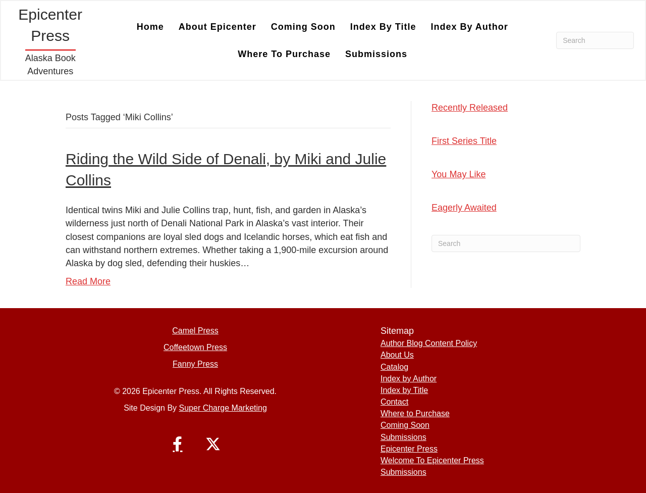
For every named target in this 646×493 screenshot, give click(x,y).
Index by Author (469, 27)
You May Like (459, 174)
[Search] (595, 40)
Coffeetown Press (195, 347)
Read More (88, 281)
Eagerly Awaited (464, 208)
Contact (394, 402)
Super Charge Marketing (223, 408)
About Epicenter (217, 27)
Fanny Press (195, 364)
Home (150, 27)
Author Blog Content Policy (429, 343)
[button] (178, 444)
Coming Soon (303, 27)
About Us (397, 355)
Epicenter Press (409, 449)
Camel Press (195, 330)
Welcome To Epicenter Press (432, 460)
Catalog (394, 367)
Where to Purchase (284, 54)
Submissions (376, 54)
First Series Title (464, 141)
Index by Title (383, 27)
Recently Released (470, 108)
